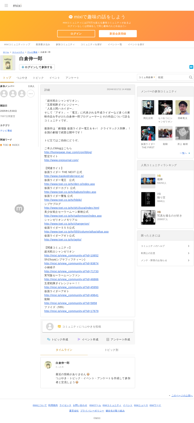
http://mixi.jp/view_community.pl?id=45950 (71, 287)
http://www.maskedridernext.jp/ (64, 176)
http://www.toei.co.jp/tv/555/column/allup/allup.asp (76, 231)
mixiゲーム (95, 405)
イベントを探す (136, 44)
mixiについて (40, 405)
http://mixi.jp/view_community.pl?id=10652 (71, 255)
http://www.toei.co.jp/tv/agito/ (62, 239)
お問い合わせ (80, 405)
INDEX (16, 145)
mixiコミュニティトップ (17, 44)
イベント (54, 77)
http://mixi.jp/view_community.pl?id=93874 (71, 263)
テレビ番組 (32, 52)
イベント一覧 (115, 44)
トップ (7, 77)
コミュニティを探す (91, 44)
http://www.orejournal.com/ (61, 160)
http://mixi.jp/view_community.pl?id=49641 (71, 295)
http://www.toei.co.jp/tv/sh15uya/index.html (71, 207)
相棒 (160, 179)
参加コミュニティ (65, 44)
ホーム (6, 52)
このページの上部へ (182, 395)
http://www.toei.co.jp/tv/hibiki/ (63, 199)
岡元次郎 (148, 118)
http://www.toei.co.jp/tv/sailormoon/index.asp (73, 215)
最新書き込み (43, 44)
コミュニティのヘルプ (153, 246)
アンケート (72, 77)
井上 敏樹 (183, 144)
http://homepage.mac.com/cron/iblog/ (68, 152)
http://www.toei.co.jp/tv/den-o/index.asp (69, 183)
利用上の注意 (148, 253)
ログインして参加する (38, 67)
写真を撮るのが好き (169, 215)
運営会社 (74, 410)
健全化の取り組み (115, 410)
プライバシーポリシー (92, 410)
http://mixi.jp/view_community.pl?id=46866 (71, 279)
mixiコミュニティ (112, 405)
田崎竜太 (182, 118)
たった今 (60, 367)
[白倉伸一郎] (48, 365)
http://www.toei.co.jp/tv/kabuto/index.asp (70, 191)
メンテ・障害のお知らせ (154, 260)
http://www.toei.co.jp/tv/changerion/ (66, 223)
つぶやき (21, 77)
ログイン (75, 33)
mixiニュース (141, 405)
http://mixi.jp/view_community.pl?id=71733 (71, 271)
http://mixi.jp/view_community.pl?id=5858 (70, 303)
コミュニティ (18, 52)
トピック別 (111, 349)
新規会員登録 (118, 33)
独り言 (161, 197)
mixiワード (155, 405)
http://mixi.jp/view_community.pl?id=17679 (71, 311)
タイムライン (64, 349)
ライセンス (65, 405)
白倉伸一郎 (63, 362)
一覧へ (183, 153)
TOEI (6, 145)
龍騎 (165, 144)
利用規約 (53, 405)
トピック (38, 77)
